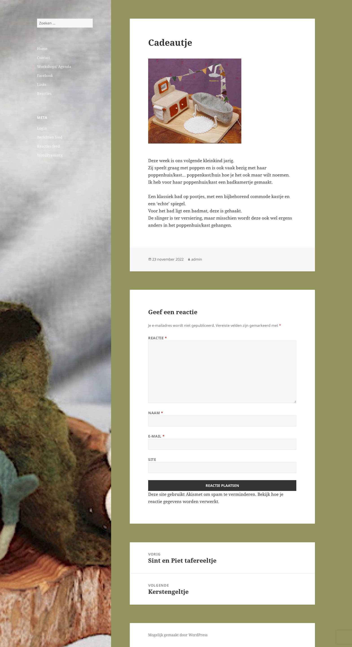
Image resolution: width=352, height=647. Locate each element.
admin (196, 259)
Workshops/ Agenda (54, 66)
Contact (43, 57)
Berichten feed (49, 137)
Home (42, 48)
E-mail (156, 436)
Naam (155, 412)
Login (42, 128)
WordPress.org (50, 155)
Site (152, 459)
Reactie (157, 337)
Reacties (44, 93)
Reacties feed (48, 146)
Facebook (45, 75)
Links (41, 84)
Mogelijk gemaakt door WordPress (177, 634)
